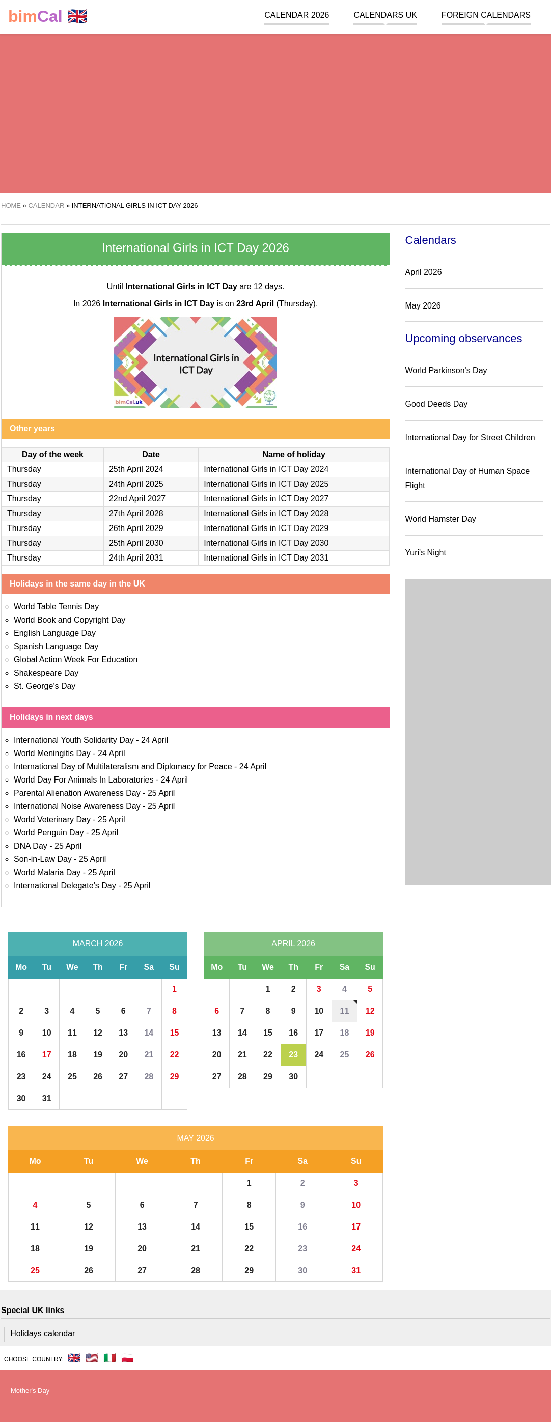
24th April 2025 (136, 484)
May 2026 (195, 1138)
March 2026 (98, 943)
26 (97, 1076)
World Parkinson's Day (446, 370)
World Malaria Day (47, 872)
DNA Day (30, 846)
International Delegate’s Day (65, 885)
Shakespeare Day (46, 672)
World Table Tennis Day (56, 606)
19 (97, 1054)
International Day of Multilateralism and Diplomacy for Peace (123, 766)
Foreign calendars (486, 15)
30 (21, 1098)
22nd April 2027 (137, 498)
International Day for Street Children (470, 437)
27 (123, 1076)
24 (46, 1076)
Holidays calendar (42, 1333)
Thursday (24, 469)
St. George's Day (44, 686)
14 (148, 1032)
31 (46, 1098)
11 (72, 1032)
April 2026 (293, 943)
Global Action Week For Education (75, 659)
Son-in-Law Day (43, 859)
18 (72, 1054)
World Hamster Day (440, 519)
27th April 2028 (136, 513)
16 (21, 1054)
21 (148, 1054)
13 (123, 1032)
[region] (271, 112)
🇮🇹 (109, 1357)
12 (97, 1032)
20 (123, 1054)
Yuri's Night (425, 552)
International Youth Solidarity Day (74, 740)
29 (174, 1076)
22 (174, 1054)
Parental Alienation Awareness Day (77, 793)
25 (72, 1076)
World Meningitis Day (52, 753)
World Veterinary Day (52, 819)
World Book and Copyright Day (69, 620)
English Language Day (55, 633)
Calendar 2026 (296, 15)
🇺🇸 (92, 1357)
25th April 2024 (136, 469)
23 (21, 1076)
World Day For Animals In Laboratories (83, 779)
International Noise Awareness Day (77, 806)
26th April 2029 (136, 528)
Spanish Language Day (56, 646)
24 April (154, 740)
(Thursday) (276, 303)
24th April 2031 (136, 557)
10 (46, 1032)
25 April (161, 793)
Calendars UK (385, 15)
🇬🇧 (48, 16)
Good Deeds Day (436, 404)
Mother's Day (30, 1391)
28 (148, 1076)
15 (174, 1032)
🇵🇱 (127, 1357)
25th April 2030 (136, 543)
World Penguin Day (49, 832)
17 (46, 1054)
